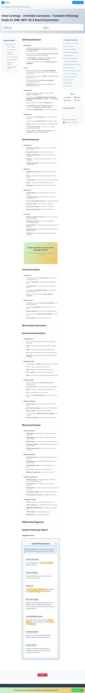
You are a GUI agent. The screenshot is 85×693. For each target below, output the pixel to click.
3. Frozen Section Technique (69, 49)
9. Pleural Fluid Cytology (68, 67)
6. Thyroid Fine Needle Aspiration (70, 58)
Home (2, 7)
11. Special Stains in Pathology (70, 73)
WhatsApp (67, 97)
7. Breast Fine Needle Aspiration (70, 61)
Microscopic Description (10, 53)
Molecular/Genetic (11, 59)
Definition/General (11, 44)
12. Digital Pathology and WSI (69, 76)
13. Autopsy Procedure (68, 79)
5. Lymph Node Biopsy (68, 55)
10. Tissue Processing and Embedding (71, 70)
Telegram (77, 97)
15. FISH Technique (67, 85)
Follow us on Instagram (69, 119)
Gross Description (11, 49)
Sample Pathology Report (11, 67)
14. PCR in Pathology (67, 82)
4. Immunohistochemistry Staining (70, 52)
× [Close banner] (82, 690)
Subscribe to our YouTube (70, 122)
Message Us (77, 690)
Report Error (42, 675)
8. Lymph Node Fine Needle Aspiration (71, 64)
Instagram (67, 100)
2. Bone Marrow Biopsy (68, 46)
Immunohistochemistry (12, 57)
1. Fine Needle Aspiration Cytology (71, 43)
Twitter (77, 100)
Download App (78, 2)
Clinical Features (11, 47)
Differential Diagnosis (9, 63)
